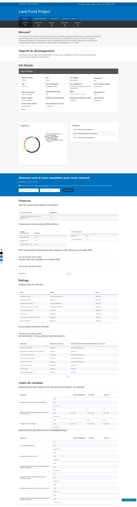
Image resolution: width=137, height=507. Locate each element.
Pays (23, 84)
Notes (23, 109)
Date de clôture (99, 98)
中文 (113, 4)
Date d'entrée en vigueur (102, 84)
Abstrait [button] (25, 24)
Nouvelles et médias (69, 18)
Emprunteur (98, 78)
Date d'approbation (76, 84)
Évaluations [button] (64, 24)
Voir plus (75, 43)
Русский (108, 4)
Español (98, 4)
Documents (54, 18)
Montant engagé (27, 98)
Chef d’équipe (74, 78)
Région (72, 91)
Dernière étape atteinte (29, 103)
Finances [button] (51, 24)
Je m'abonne (68, 190)
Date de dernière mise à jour (55, 103)
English (93, 4)
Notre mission (22, 4)
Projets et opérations (32, 4)
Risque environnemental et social (80, 98)
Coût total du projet (28, 92)
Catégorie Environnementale (55, 98)
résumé (25, 18)
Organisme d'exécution (53, 91)
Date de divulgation (52, 84)
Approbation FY (99, 92)
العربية (103, 4)
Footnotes (22, 273)
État (47, 78)
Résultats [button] (78, 24)
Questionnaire (129, 500)
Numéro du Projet (27, 78)
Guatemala (25, 86)
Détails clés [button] (38, 24)
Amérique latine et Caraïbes (77, 94)
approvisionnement (40, 18)
